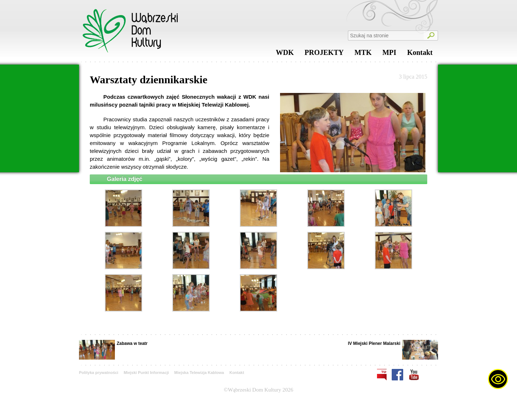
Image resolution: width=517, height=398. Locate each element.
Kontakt (420, 54)
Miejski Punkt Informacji (146, 372)
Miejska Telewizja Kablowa (199, 372)
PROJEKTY (324, 54)
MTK (363, 54)
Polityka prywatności (98, 372)
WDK (285, 54)
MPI (389, 54)
